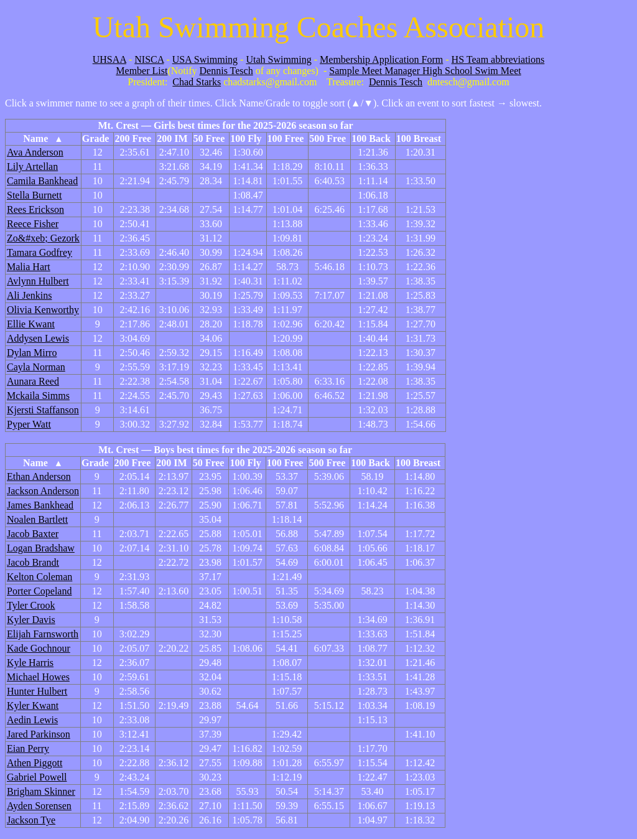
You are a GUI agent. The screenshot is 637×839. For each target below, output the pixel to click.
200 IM (172, 138)
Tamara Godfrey (39, 252)
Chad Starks (196, 82)
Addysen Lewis (38, 338)
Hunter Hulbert (37, 691)
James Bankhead (40, 505)
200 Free (132, 138)
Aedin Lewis (32, 720)
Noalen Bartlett (37, 519)
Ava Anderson (35, 152)
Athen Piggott (34, 762)
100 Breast (418, 138)
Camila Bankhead (42, 181)
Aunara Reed (33, 381)
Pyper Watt (29, 424)
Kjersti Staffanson (43, 410)
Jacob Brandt (33, 562)
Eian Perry (28, 748)
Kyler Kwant (32, 705)
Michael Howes (38, 677)
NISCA (149, 59)
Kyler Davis (31, 619)
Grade (95, 138)
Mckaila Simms (38, 395)
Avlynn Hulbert (38, 281)
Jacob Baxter (32, 533)
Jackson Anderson (43, 490)
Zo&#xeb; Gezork (43, 238)
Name (43, 138)
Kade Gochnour (38, 648)
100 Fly (245, 138)
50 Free (209, 138)
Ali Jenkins (29, 295)
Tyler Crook (31, 605)
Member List (141, 70)
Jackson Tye (31, 820)
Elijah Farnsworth (42, 634)
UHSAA (109, 59)
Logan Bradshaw (41, 548)
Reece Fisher (32, 223)
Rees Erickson (35, 209)
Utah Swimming (278, 59)
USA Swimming (205, 59)
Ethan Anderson (39, 476)
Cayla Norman (36, 367)
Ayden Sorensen (39, 805)
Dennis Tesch (226, 70)
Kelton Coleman (39, 576)
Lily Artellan (32, 166)
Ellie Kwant (31, 324)
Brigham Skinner (41, 791)
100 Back (371, 138)
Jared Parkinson (38, 734)
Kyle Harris (30, 662)
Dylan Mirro (32, 352)
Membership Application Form (381, 59)
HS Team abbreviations (498, 59)
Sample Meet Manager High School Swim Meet (425, 70)
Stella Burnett (34, 195)
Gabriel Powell (37, 777)
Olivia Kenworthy (43, 309)
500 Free (327, 138)
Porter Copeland (39, 591)
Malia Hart (28, 266)
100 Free (285, 138)
